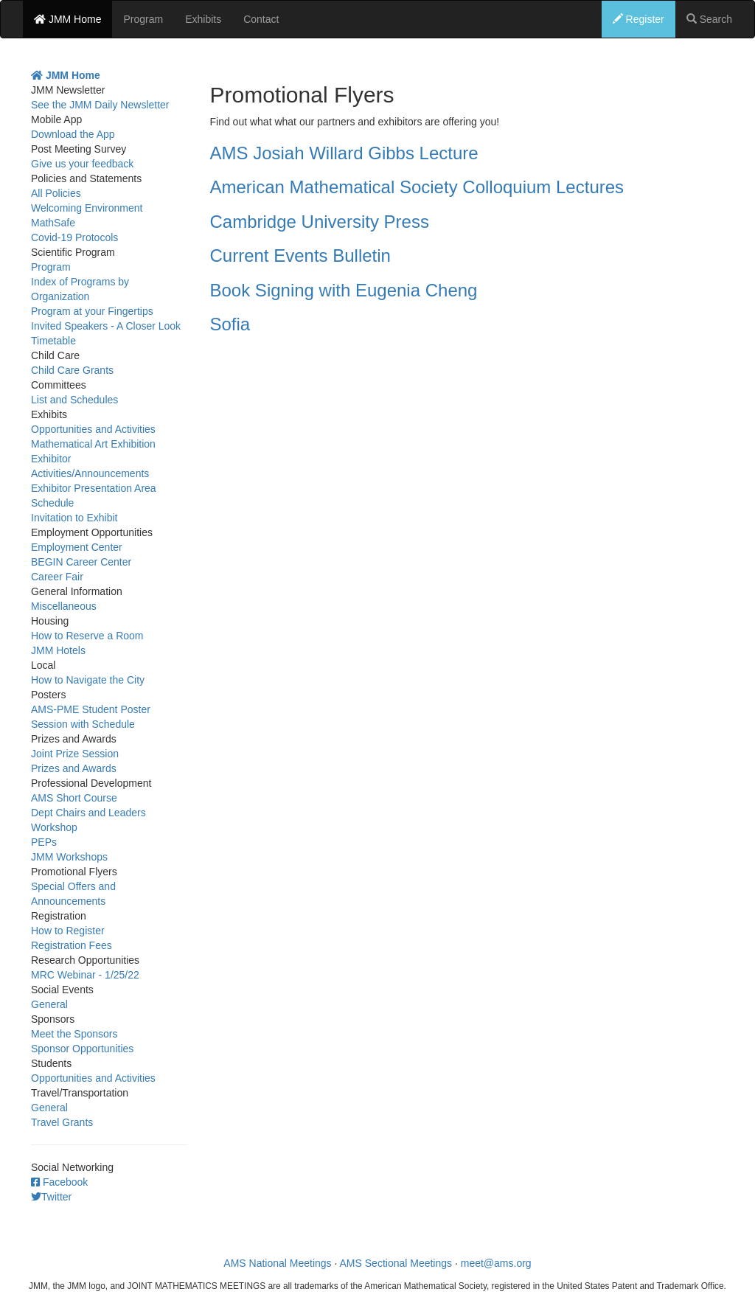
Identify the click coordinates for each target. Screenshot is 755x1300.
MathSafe (53, 223)
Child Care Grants (72, 370)
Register (638, 19)
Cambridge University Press (319, 222)
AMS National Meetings (277, 1263)
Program (143, 19)
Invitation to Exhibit (74, 518)
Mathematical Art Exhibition (93, 444)
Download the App (73, 134)
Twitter (51, 1197)
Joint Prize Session (75, 754)
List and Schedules (74, 400)
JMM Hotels (58, 650)
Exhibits (203, 19)
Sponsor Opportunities (82, 1048)
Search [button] (709, 19)
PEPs (44, 842)
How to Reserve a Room (87, 636)
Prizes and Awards (73, 768)
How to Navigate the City (88, 680)
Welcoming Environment (86, 208)
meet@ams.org (496, 1263)
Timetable (53, 341)
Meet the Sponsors (74, 1034)
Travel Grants (62, 1122)
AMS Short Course (74, 798)
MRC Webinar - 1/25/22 (85, 975)
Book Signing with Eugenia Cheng (344, 290)
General (49, 1004)
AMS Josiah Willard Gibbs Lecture (344, 153)
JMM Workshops (69, 857)
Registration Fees (71, 945)
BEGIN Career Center (81, 562)
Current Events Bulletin (300, 255)
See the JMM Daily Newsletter (100, 105)
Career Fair (57, 577)
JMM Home (67, 19)
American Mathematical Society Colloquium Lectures (417, 187)
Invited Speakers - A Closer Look (106, 326)
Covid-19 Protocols (74, 237)
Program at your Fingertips (92, 311)
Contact (261, 19)
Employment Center (76, 547)
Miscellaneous (64, 606)
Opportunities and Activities (93, 429)
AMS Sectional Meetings (396, 1263)
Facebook (59, 1182)
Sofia (230, 324)
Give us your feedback (82, 164)
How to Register (68, 930)
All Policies (56, 193)
